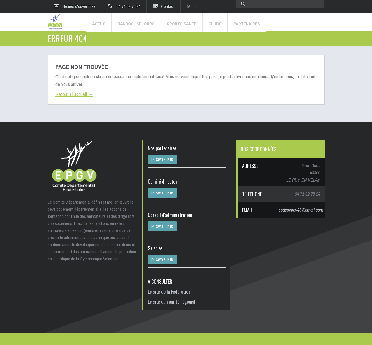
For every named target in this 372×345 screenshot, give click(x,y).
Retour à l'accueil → (74, 94)
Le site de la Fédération (169, 291)
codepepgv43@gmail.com (301, 210)
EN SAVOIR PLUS (162, 159)
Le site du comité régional (171, 301)
